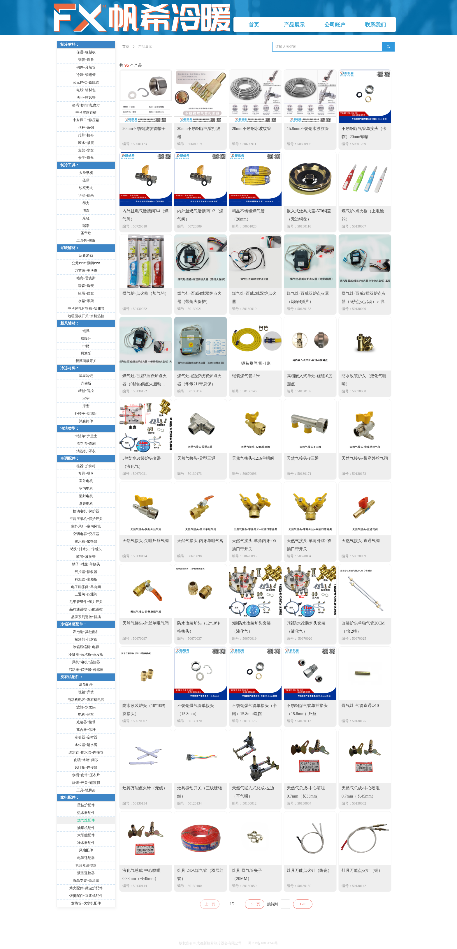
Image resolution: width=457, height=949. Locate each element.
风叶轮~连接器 (86, 767)
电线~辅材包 (86, 90)
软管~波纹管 (86, 557)
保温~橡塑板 (86, 52)
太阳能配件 (86, 835)
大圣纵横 (86, 173)
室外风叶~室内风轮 (86, 526)
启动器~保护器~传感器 (86, 670)
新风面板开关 (85, 361)
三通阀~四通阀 (86, 594)
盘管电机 (86, 504)
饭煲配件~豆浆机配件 (86, 896)
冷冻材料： (69, 368)
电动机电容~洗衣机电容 (86, 700)
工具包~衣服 (86, 241)
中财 (85, 346)
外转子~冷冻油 (86, 414)
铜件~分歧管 (86, 67)
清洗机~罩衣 (86, 451)
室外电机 (86, 481)
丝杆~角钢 (86, 128)
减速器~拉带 (86, 722)
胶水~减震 (86, 143)
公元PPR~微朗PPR (86, 263)
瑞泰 (85, 226)
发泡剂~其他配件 (86, 632)
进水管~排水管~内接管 (86, 752)
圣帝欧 (86, 233)
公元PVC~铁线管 (86, 82)
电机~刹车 (86, 714)
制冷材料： (69, 44)
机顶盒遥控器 (85, 865)
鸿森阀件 (86, 421)
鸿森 (85, 211)
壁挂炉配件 (86, 805)
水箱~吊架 (86, 301)
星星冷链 (86, 376)
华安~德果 (86, 195)
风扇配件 (86, 850)
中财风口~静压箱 (86, 120)
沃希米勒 (86, 255)
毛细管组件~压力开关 (86, 602)
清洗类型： (69, 428)
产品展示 (145, 47)
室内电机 (86, 488)
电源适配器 (86, 858)
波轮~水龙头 (86, 707)
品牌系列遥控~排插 (86, 617)
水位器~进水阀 (86, 745)
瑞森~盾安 (86, 286)
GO (302, 904)
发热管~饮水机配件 (86, 903)
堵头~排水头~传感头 (86, 549)
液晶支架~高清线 (86, 881)
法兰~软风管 (86, 98)
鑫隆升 (86, 338)
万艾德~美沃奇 (86, 271)
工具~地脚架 (86, 790)
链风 (85, 331)
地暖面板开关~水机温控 (86, 316)
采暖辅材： (69, 248)
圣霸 (85, 180)
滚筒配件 (86, 684)
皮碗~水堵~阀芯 (86, 760)
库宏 (85, 406)
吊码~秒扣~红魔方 (86, 105)
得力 (85, 203)
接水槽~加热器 (86, 541)
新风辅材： (69, 323)
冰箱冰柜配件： (73, 624)
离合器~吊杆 (86, 730)
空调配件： (69, 458)
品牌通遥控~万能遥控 (86, 609)
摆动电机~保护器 (86, 511)
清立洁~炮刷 (86, 444)
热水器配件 (86, 813)
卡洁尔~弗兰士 (86, 436)
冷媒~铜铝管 (86, 75)
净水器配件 (86, 843)
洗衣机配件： (71, 677)
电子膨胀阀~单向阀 (86, 587)
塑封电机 (86, 496)
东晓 (85, 218)
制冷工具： (69, 165)
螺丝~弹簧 (86, 692)
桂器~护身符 (86, 466)
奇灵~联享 (86, 473)
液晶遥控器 (86, 873)
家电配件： (69, 797)
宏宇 (85, 398)
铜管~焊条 (86, 60)
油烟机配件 (86, 828)
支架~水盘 (86, 150)
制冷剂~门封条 (86, 639)
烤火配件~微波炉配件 (86, 888)
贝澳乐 (86, 353)
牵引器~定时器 (86, 737)
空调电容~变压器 (86, 534)
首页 (125, 47)
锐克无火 (86, 188)
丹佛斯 (86, 383)
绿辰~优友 (86, 293)
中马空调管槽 (85, 112)
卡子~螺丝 (86, 158)
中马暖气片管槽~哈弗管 (86, 308)
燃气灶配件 (86, 820)
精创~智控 (86, 391)
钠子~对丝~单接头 (86, 564)
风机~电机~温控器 (86, 662)
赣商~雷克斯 (86, 278)
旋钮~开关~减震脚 (86, 783)
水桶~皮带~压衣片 (86, 775)
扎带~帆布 (86, 135)
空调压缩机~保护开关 (86, 519)
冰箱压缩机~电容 (86, 647)
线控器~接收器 (86, 572)
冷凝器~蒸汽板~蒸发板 (86, 654)
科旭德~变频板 (86, 579)
